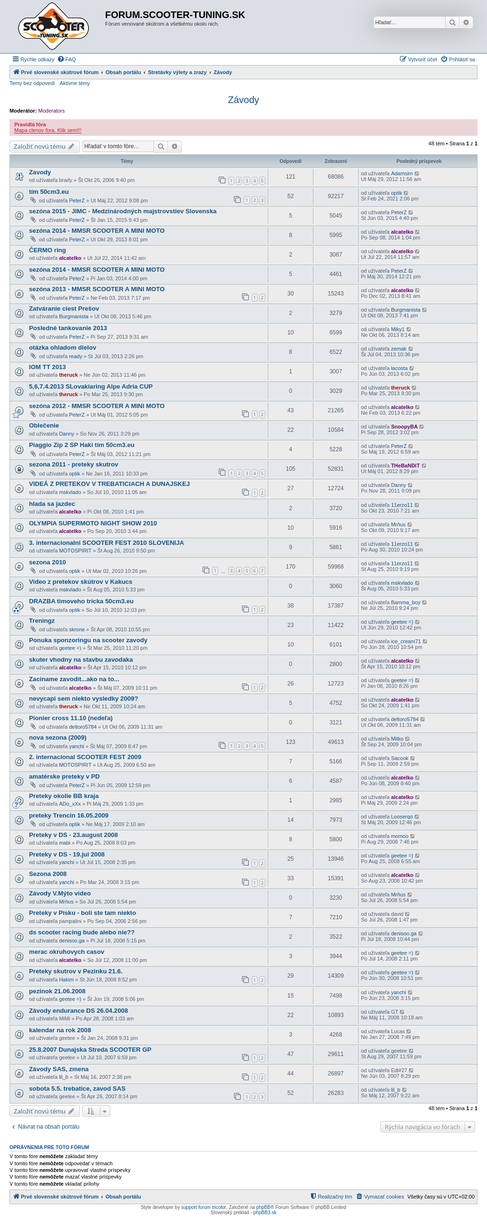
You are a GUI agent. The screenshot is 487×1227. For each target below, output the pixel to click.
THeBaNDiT (405, 465)
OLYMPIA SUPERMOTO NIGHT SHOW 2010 (93, 523)
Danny (66, 434)
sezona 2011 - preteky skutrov (73, 464)
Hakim (66, 979)
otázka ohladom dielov (62, 347)
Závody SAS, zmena (58, 1069)
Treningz (42, 620)
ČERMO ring (47, 250)
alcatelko (402, 232)
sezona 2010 (47, 562)
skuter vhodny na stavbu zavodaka (81, 659)
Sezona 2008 (48, 873)
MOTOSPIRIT (75, 550)
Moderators (52, 111)
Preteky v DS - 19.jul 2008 (67, 854)
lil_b (63, 1077)
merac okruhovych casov (66, 951)
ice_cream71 (406, 641)
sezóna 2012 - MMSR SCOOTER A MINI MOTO (97, 405)
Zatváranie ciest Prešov (64, 308)
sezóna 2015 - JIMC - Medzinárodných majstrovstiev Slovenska (122, 211)
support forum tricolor (203, 1207)
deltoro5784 (83, 727)
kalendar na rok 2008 (60, 1030)
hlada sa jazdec (52, 503)
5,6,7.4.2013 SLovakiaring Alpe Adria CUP (91, 386)
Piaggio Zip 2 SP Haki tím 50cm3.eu (82, 444)
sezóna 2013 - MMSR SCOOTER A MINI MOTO (97, 289)
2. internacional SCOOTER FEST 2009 (85, 757)
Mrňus (398, 524)
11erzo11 (402, 505)
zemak (398, 349)
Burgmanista (73, 316)
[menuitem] (66, 59)
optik (396, 193)
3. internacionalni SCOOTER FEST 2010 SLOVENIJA (106, 542)
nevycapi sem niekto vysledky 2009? (83, 698)
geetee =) (402, 622)
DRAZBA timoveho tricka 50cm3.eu (81, 601)
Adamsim (402, 173)
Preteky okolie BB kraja (64, 795)
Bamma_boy (405, 602)
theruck (68, 375)
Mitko (397, 739)
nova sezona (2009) (58, 737)
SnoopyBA (404, 426)
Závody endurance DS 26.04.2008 (78, 1010)
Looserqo (402, 816)
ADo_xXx (70, 804)
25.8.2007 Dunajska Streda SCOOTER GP (90, 1049)
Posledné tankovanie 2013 (68, 328)
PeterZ (77, 200)
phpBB (263, 1207)
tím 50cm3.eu (49, 191)
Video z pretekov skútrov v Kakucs (80, 581)
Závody (243, 100)
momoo (400, 836)
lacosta (399, 368)
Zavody (40, 172)
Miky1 (398, 329)
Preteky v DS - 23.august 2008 (73, 834)
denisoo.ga (72, 940)
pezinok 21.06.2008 (57, 991)
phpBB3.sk (264, 1212)
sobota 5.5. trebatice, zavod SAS (77, 1088)
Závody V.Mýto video (60, 893)
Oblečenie (44, 425)
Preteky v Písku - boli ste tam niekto (82, 912)
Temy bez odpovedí (32, 83)
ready (75, 356)
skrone (77, 629)
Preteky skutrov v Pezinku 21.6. (75, 971)
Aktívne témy (74, 83)
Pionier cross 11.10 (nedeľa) (71, 718)
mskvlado (70, 492)
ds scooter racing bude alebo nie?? (82, 932)
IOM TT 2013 (47, 367)
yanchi (76, 746)
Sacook (400, 758)
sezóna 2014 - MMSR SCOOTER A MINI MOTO (97, 230)
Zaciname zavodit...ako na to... (74, 679)
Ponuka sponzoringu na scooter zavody (88, 640)
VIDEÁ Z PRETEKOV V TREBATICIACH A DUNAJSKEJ (109, 483)
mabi (64, 843)
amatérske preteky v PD (64, 776)
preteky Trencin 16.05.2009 (68, 815)
